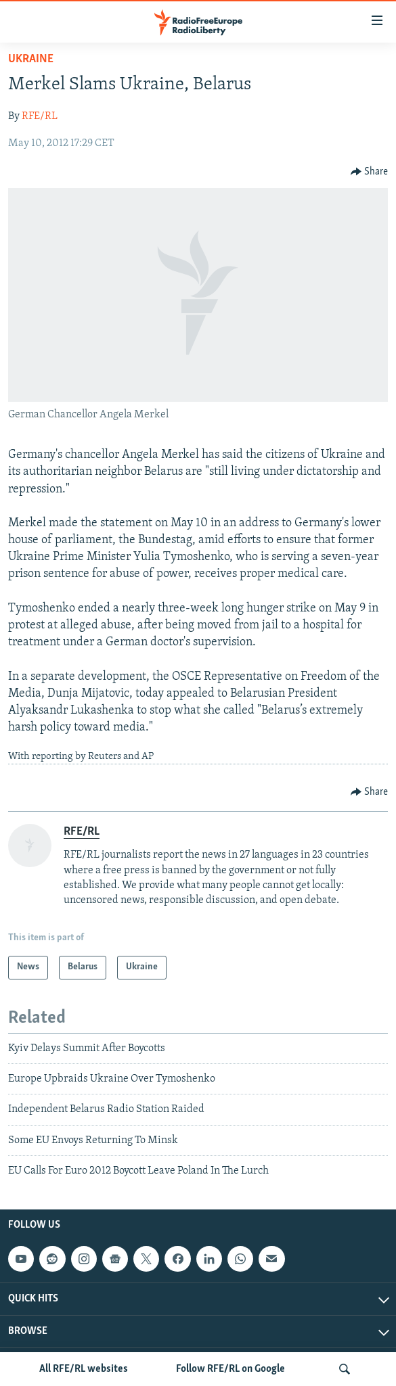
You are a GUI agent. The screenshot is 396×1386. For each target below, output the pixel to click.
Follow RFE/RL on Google (230, 1369)
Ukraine (30, 59)
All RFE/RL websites (83, 1369)
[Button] (370, 171)
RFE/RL (40, 116)
